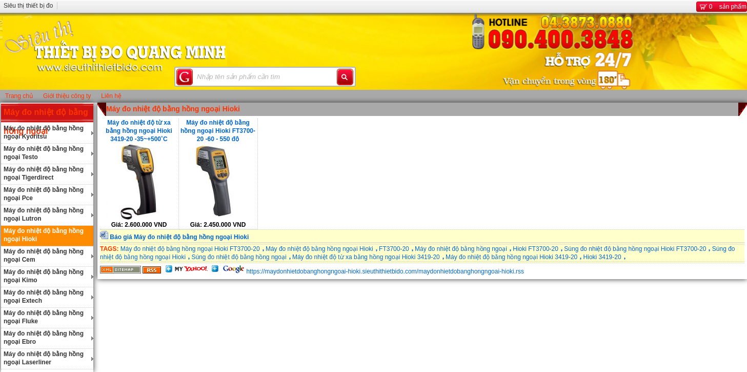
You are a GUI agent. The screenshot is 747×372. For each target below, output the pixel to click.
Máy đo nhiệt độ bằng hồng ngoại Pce (44, 194)
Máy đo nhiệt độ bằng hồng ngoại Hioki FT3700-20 (190, 248)
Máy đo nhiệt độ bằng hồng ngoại (461, 248)
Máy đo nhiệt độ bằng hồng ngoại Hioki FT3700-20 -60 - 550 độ (217, 130)
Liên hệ (111, 96)
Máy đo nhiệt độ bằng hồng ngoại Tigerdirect (44, 173)
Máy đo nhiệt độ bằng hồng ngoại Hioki (44, 235)
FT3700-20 (394, 248)
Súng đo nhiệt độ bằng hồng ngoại (238, 257)
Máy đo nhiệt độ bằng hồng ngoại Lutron (44, 214)
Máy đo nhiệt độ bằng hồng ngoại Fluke (44, 317)
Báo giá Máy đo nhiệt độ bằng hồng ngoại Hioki (179, 237)
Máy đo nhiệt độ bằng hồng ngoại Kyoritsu (44, 132)
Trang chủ (19, 96)
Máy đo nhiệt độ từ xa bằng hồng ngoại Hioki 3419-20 (366, 257)
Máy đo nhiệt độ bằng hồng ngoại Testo (44, 153)
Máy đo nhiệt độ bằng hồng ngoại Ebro (44, 337)
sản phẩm (721, 7)
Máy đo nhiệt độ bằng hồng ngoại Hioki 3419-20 (511, 257)
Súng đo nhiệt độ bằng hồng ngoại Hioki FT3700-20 (635, 248)
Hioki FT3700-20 (535, 248)
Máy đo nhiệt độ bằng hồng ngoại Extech (44, 296)
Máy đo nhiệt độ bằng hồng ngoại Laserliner (44, 358)
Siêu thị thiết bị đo (28, 5)
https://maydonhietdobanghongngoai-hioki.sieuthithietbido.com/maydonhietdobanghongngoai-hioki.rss (385, 271)
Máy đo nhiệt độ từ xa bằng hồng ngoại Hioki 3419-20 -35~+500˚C (139, 130)
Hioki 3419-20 (602, 257)
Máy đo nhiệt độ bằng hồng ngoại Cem (44, 255)
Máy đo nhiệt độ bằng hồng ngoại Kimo (44, 276)
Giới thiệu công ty (67, 96)
